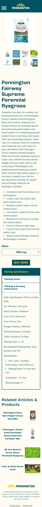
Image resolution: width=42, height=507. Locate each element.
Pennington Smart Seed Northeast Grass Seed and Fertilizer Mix (13, 428)
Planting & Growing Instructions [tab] (14, 282)
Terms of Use (27, 500)
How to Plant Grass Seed (12, 462)
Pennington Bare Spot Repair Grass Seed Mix (12, 410)
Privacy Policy (15, 500)
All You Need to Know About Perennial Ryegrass (13, 446)
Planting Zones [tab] (12, 273)
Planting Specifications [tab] (16, 266)
